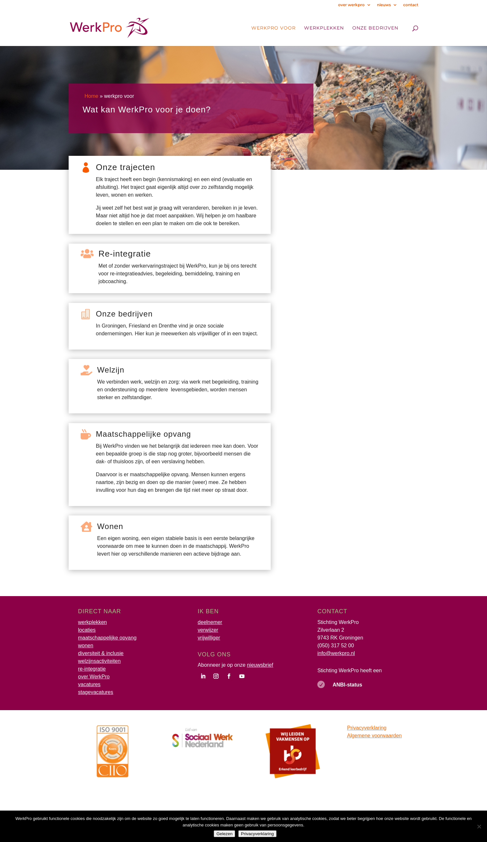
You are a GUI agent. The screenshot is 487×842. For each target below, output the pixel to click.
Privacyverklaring (367, 728)
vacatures (89, 684)
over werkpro (351, 5)
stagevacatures (95, 692)
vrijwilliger (209, 637)
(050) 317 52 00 (335, 645)
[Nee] (479, 826)
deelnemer (210, 622)
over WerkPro (94, 676)
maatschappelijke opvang (107, 637)
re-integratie (92, 669)
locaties (87, 630)
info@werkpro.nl (336, 653)
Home (91, 96)
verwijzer (208, 630)
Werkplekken (324, 28)
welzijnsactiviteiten (99, 661)
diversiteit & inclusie (101, 653)
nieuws (384, 5)
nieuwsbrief (260, 665)
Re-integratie (124, 254)
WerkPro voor (273, 28)
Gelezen (224, 833)
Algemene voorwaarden (374, 735)
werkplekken (92, 622)
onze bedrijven (375, 28)
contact (410, 5)
